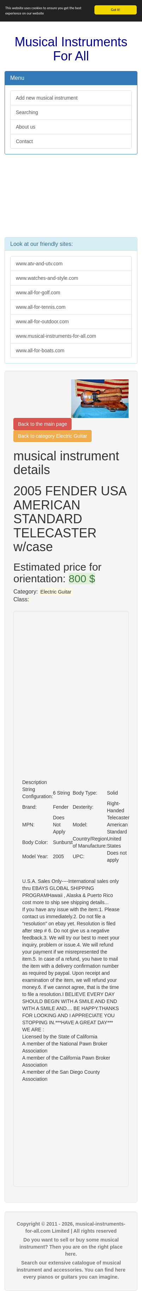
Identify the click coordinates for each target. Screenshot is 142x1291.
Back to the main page (42, 424)
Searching (27, 112)
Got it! (116, 9)
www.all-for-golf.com (38, 292)
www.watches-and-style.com (47, 278)
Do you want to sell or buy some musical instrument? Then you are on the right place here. (70, 1247)
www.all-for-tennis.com (41, 307)
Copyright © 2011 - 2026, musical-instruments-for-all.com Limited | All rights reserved (71, 1227)
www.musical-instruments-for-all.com (56, 336)
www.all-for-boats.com (40, 350)
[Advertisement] (71, 199)
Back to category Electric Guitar (52, 436)
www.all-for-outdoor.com (42, 321)
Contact (24, 141)
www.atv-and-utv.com (39, 263)
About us (25, 127)
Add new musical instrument (47, 98)
